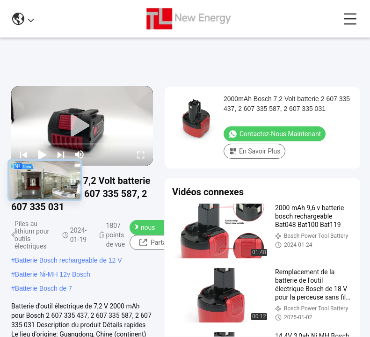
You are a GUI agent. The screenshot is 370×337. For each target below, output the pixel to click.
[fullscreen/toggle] (140, 154)
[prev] (23, 154)
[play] (82, 126)
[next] (60, 154)
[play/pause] (42, 154)
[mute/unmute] (79, 154)
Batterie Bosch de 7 (43, 288)
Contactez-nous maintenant (154, 227)
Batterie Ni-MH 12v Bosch (52, 274)
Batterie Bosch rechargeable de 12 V (68, 260)
